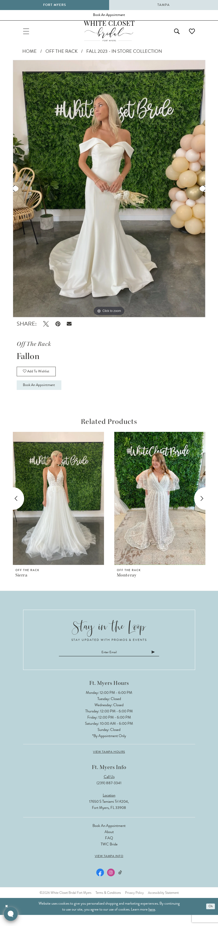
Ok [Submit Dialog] (209, 917)
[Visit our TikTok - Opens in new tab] (119, 883)
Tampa (163, 4)
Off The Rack (61, 55)
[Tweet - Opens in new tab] (46, 328)
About (109, 842)
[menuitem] (27, 34)
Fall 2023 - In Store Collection (124, 55)
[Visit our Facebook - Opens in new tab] (99, 883)
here (151, 920)
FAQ (109, 849)
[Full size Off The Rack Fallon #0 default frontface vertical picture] (109, 193)
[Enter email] (109, 662)
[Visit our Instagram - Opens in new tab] (110, 883)
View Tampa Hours (109, 762)
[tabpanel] (109, 193)
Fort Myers (54, 4)
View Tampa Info (109, 866)
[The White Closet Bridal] (109, 34)
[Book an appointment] (109, 16)
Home (29, 55)
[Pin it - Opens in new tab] (58, 328)
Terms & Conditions (108, 903)
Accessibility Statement (163, 903)
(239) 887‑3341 (109, 794)
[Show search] (173, 34)
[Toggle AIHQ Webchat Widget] (11, 914)
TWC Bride (109, 855)
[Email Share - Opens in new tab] (69, 328)
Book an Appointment (42, 394)
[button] (27, 34)
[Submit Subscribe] (161, 662)
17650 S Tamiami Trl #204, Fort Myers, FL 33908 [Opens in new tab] (109, 815)
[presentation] (58, 507)
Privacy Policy (134, 903)
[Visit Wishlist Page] (191, 34)
